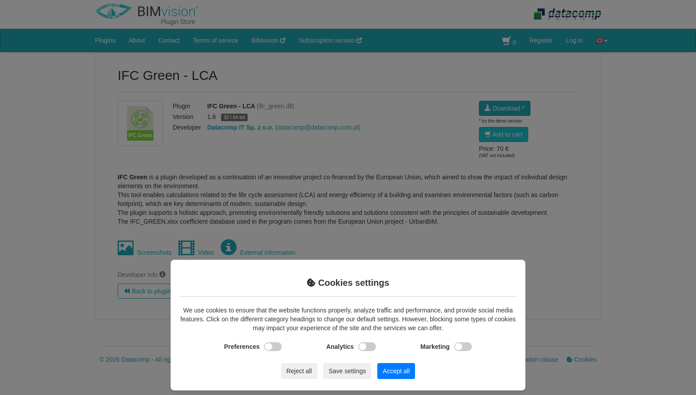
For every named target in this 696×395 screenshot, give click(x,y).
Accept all (396, 371)
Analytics (351, 346)
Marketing (446, 346)
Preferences (253, 346)
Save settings (347, 371)
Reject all (299, 371)
